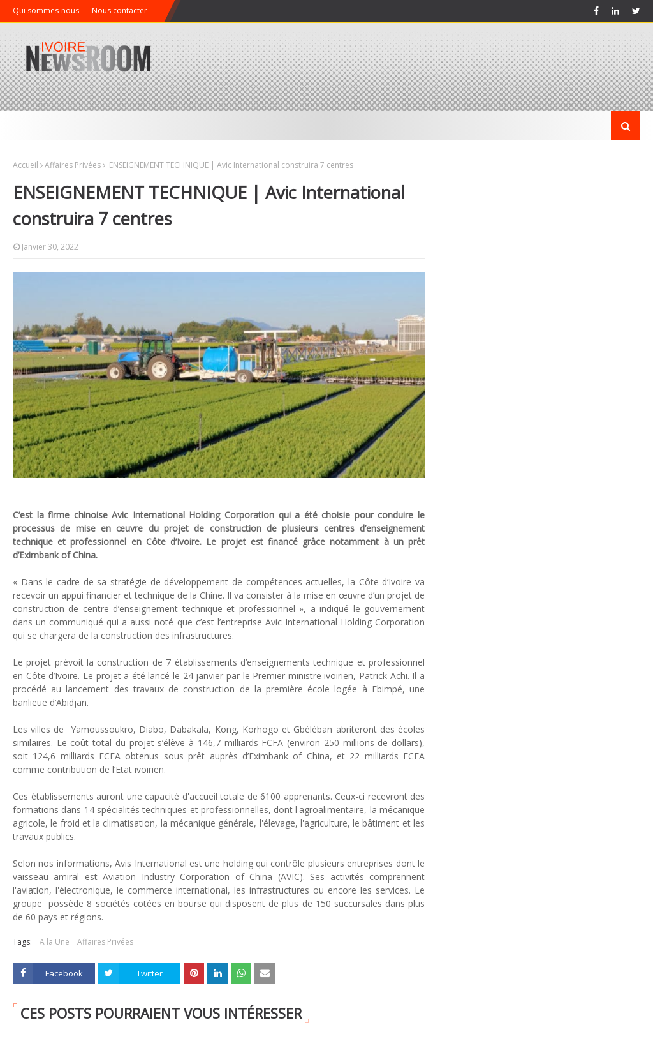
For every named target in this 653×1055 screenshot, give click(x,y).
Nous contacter (119, 10)
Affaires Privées (73, 165)
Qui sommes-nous (46, 10)
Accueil (25, 165)
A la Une (55, 941)
